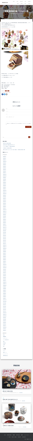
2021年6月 (4, 235)
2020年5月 (4, 256)
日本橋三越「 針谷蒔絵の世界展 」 (8, 425)
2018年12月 (4, 282)
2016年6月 (4, 320)
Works (21, 3)
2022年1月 (4, 224)
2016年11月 (4, 314)
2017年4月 (4, 306)
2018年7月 (4, 290)
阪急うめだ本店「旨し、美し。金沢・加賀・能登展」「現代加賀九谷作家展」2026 (14, 149)
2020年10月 (4, 248)
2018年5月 (4, 291)
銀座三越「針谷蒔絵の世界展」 (7, 143)
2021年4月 (4, 238)
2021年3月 (4, 240)
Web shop (21, 1)
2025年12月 (4, 161)
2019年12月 (4, 264)
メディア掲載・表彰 (5, 339)
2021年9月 (4, 230)
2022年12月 (4, 209)
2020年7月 (4, 253)
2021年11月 (4, 227)
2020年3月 (4, 259)
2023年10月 (4, 193)
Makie (18, 3)
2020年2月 (4, 261)
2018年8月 (4, 288)
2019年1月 (4, 280)
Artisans (29, 1)
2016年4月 (4, 322)
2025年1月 (4, 172)
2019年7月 (4, 272)
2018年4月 (4, 293)
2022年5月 (4, 219)
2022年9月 (4, 214)
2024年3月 (4, 187)
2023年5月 (4, 201)
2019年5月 (4, 275)
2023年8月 (4, 196)
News (17, 1)
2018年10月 (4, 285)
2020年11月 (4, 246)
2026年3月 (4, 158)
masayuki (6, 92)
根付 (3, 346)
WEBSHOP (4, 336)
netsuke (9, 92)
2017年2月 (4, 309)
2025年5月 (4, 166)
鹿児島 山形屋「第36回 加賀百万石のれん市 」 (9, 144)
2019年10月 (4, 267)
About (14, 1)
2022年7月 (4, 217)
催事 (3, 341)
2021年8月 (4, 232)
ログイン (4, 350)
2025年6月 (4, 164)
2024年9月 (4, 177)
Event (25, 3)
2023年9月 (4, 195)
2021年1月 (4, 243)
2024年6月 (4, 182)
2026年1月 (4, 159)
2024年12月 (4, 174)
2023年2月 (4, 206)
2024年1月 (4, 188)
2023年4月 (4, 203)
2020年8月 (4, 251)
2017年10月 (4, 301)
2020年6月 (4, 254)
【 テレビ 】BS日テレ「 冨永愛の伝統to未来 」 (9, 146)
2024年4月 (4, 185)
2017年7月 (4, 304)
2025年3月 (4, 169)
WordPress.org (5, 355)
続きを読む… (21, 392)
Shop (25, 1)
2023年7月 (4, 198)
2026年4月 (4, 156)
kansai (4, 92)
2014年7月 (4, 330)
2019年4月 (4, 277)
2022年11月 (4, 211)
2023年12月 (4, 190)
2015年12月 (4, 327)
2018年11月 (4, 283)
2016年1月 (4, 325)
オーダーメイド (5, 338)
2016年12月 (4, 312)
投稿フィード (5, 352)
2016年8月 (4, 319)
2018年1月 (4, 298)
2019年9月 (4, 269)
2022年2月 (4, 222)
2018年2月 (4, 296)
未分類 (4, 344)
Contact (29, 3)
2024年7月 (4, 180)
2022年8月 (4, 216)
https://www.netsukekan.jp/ (6, 28)
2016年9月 (4, 317)
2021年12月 (4, 225)
